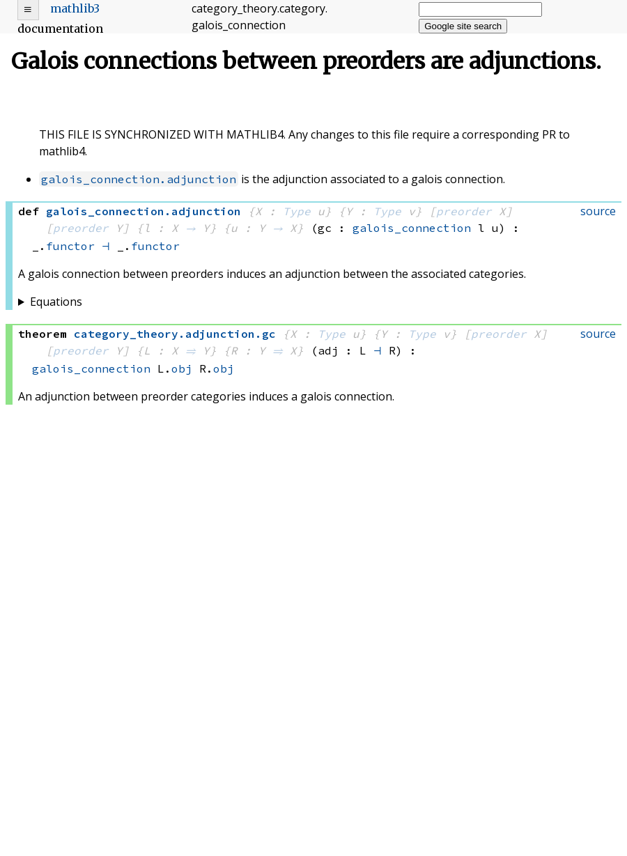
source (598, 211)
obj (181, 368)
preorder (464, 211)
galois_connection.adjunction (138, 179)
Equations (56, 301)
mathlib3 (75, 8)
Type (297, 211)
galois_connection (412, 228)
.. (175, 334)
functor (70, 246)
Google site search (463, 26)
